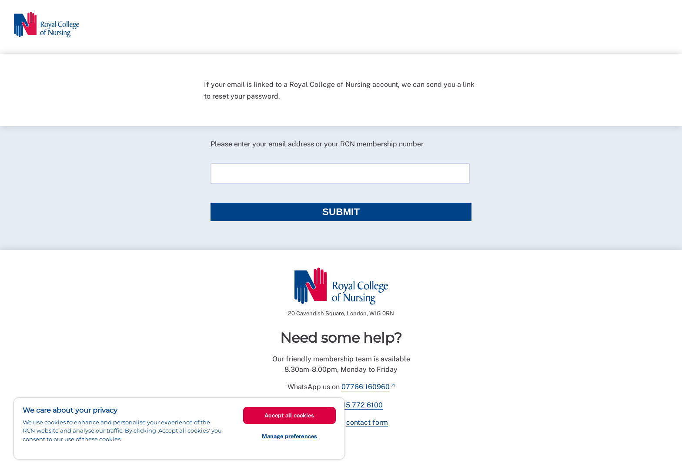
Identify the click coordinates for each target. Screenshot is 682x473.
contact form (367, 422)
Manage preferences (289, 436)
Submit (341, 211)
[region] (179, 428)
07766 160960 (365, 387)
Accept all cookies (289, 415)
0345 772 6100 (358, 405)
